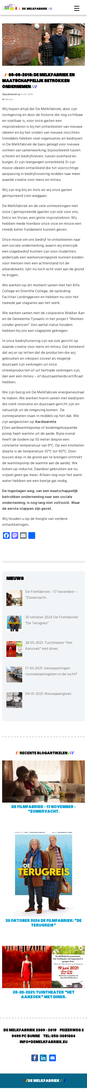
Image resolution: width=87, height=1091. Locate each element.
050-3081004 (63, 1036)
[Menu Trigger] (77, 8)
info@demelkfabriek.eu (44, 1042)
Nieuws (9, 99)
